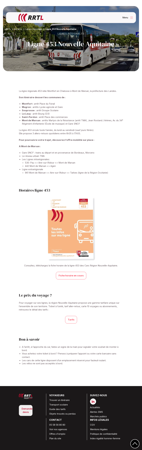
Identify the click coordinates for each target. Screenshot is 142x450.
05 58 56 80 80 (57, 424)
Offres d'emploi (57, 434)
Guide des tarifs (57, 409)
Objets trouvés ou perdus (62, 413)
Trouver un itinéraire (59, 400)
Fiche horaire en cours (71, 275)
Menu (128, 18)
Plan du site (55, 438)
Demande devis (27, 410)
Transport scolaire (58, 404)
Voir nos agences (58, 429)
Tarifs (71, 319)
